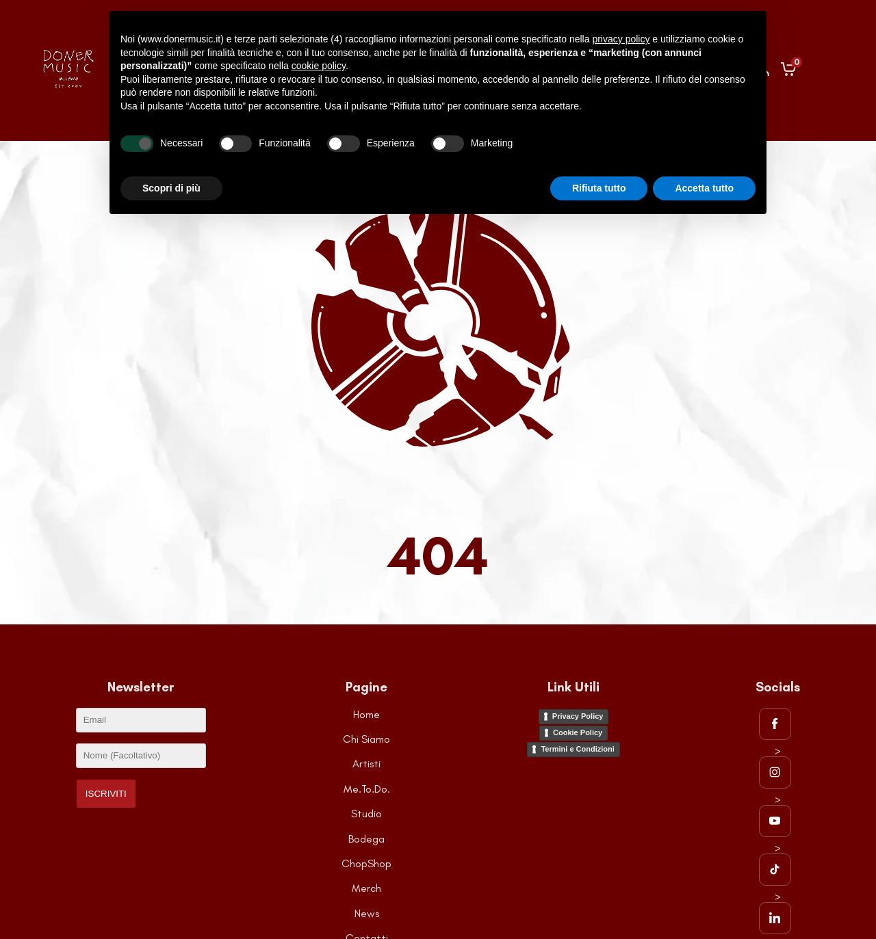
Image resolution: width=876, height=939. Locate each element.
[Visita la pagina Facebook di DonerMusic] (778, 724)
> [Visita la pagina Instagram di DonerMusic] (775, 766)
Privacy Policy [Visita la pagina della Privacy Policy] (578, 716)
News (367, 913)
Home (366, 714)
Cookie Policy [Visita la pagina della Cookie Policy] (577, 732)
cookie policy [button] (319, 65)
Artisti (366, 763)
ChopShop (366, 863)
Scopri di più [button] (171, 188)
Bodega (366, 838)
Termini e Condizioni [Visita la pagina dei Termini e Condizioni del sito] (577, 749)
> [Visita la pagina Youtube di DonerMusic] (775, 814)
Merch (366, 888)
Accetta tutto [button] (704, 188)
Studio (366, 813)
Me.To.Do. (367, 788)
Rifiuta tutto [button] (599, 188)
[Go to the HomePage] (68, 87)
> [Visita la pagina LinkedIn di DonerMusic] (775, 911)
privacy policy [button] (620, 39)
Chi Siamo (366, 738)
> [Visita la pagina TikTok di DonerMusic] (775, 863)
